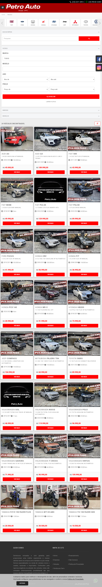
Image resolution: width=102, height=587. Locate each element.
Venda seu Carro (58, 568)
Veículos (56, 564)
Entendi (22, 583)
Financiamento (73, 555)
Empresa (56, 560)
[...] (47, 573)
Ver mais (17, 172)
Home (3, 14)
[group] (12, 22)
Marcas (51, 110)
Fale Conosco (73, 560)
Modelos (51, 116)
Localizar (51, 96)
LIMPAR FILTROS (51, 101)
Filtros (51, 48)
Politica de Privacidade (76, 564)
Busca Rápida (51, 32)
